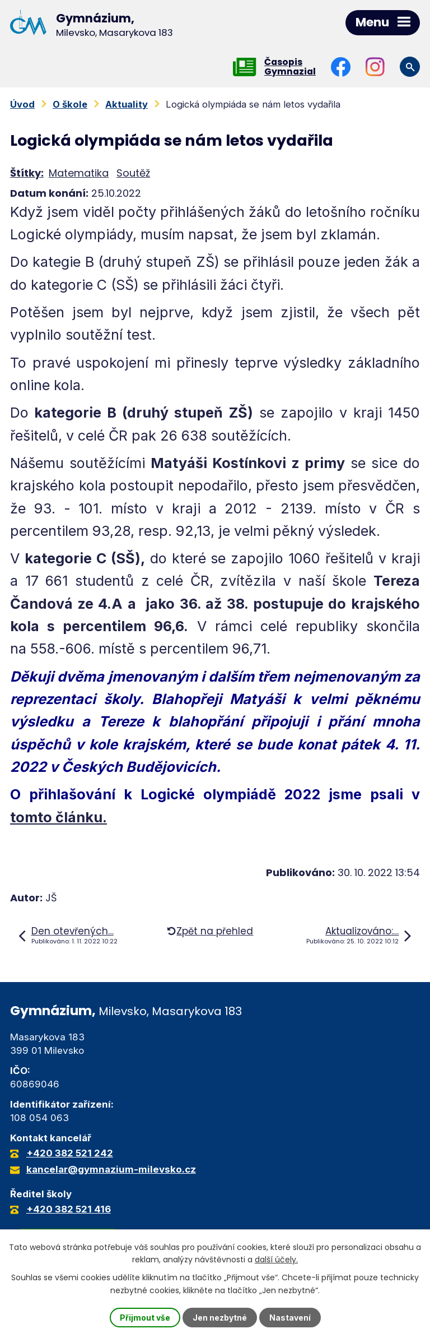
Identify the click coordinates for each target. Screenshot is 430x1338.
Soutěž (133, 173)
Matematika (79, 173)
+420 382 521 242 (69, 1153)
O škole (70, 104)
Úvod (22, 104)
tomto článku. (58, 817)
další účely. (276, 1259)
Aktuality (126, 104)
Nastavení (290, 1317)
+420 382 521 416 (68, 1209)
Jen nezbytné (220, 1317)
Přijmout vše (145, 1317)
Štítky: (27, 173)
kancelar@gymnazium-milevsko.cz (111, 1169)
